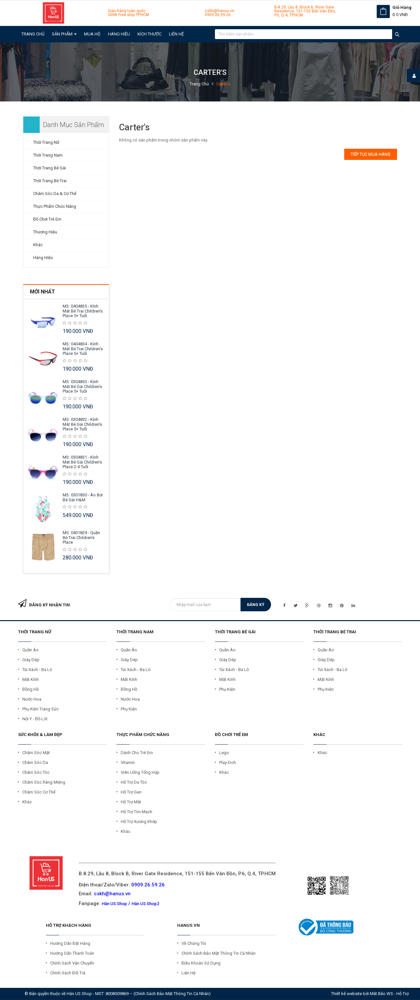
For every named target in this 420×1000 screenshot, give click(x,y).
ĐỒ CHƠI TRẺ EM (231, 734)
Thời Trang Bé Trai (50, 180)
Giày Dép (30, 659)
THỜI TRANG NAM (135, 631)
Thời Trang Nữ (46, 142)
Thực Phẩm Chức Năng (54, 206)
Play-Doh (227, 762)
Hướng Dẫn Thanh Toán (72, 953)
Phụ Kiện (129, 709)
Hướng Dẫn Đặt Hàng (70, 943)
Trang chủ (32, 34)
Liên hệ (176, 34)
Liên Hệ (188, 972)
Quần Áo (30, 649)
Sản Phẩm (64, 34)
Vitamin (128, 762)
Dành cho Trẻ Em (137, 752)
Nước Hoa (31, 699)
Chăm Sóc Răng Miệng (43, 782)
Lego (224, 752)
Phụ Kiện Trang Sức (40, 709)
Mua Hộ (92, 34)
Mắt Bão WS (381, 993)
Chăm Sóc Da (35, 762)
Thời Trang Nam (48, 155)
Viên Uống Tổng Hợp (140, 772)
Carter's (223, 83)
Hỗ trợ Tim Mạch (136, 811)
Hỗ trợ (402, 993)
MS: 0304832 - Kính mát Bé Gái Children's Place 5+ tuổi (82, 424)
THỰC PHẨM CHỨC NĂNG (142, 734)
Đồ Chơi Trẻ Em (47, 219)
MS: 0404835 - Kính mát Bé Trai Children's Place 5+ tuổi (83, 311)
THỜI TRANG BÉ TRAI (334, 631)
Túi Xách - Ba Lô (37, 669)
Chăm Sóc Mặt (36, 752)
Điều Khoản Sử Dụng (200, 963)
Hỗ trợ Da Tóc (134, 782)
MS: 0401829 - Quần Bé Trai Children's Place (81, 537)
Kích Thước (149, 34)
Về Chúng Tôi (193, 943)
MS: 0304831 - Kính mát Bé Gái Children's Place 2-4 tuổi (82, 462)
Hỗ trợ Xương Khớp (139, 821)
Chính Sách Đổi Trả (67, 972)
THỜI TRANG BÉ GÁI (235, 631)
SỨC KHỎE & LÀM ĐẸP (40, 734)
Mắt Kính (30, 679)
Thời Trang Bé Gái (49, 167)
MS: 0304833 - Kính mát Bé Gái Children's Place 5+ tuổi (82, 386)
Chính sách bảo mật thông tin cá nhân (172, 993)
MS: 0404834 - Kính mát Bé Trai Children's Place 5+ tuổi (83, 348)
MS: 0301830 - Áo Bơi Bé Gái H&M (83, 497)
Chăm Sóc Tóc (36, 772)
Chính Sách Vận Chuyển (72, 963)
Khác (38, 244)
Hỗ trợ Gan (131, 792)
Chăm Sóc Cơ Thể (38, 792)
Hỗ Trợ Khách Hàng (68, 925)
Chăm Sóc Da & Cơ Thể (54, 193)
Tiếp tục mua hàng (370, 154)
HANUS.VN (188, 925)
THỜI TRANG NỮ (34, 631)
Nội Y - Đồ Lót (35, 718)
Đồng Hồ (30, 689)
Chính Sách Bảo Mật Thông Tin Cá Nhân (218, 953)
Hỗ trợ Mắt (131, 801)
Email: (105, 894)
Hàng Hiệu (119, 34)
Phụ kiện (326, 689)
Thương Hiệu (45, 231)
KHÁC (319, 734)
